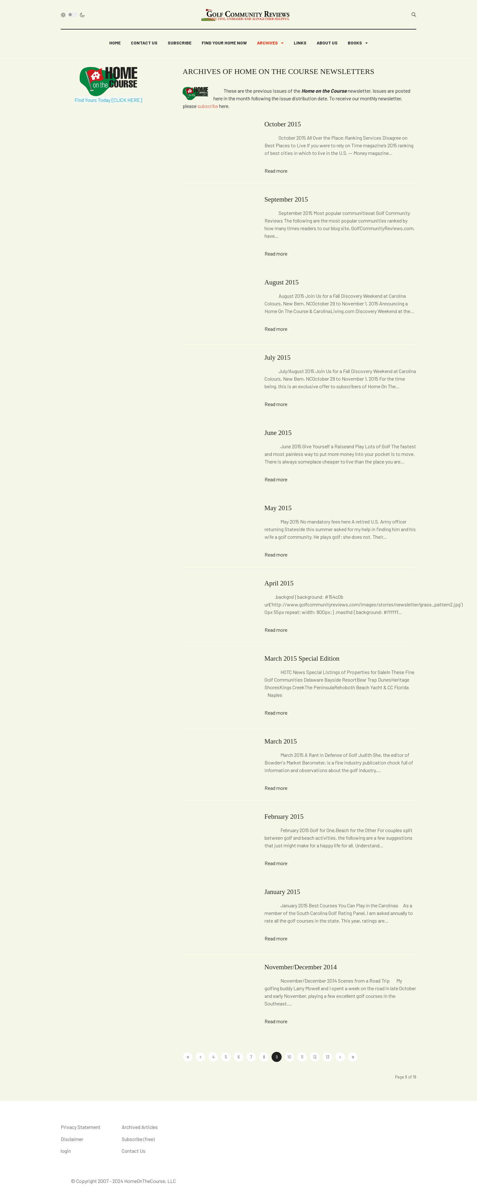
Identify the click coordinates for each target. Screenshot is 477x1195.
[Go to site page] (200, 1057)
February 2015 (284, 816)
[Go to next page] (340, 1057)
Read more (276, 171)
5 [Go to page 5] (226, 1056)
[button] (270, 43)
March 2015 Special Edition (302, 658)
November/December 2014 (301, 967)
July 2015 (278, 357)
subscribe (208, 106)
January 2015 (282, 892)
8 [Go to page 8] (264, 1056)
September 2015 (286, 199)
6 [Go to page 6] (239, 1056)
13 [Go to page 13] (327, 1056)
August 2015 (282, 282)
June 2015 (278, 433)
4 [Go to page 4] (213, 1056)
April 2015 (279, 583)
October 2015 (283, 124)
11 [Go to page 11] (302, 1056)
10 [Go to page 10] (289, 1056)
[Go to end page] (353, 1057)
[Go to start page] (188, 1057)
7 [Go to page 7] (251, 1056)
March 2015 (281, 741)
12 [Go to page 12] (315, 1056)
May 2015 (278, 508)
